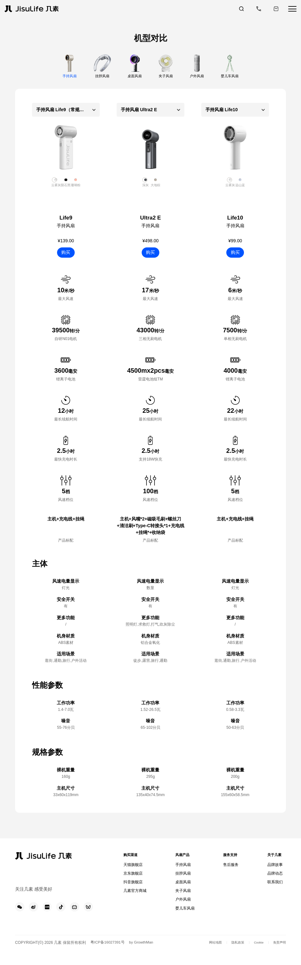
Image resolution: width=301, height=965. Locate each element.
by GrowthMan (143, 956)
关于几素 (273, 856)
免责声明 (278, 956)
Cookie (255, 956)
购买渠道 (132, 856)
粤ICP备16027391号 (108, 956)
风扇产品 (182, 856)
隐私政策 (231, 956)
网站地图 (206, 956)
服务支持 (229, 856)
